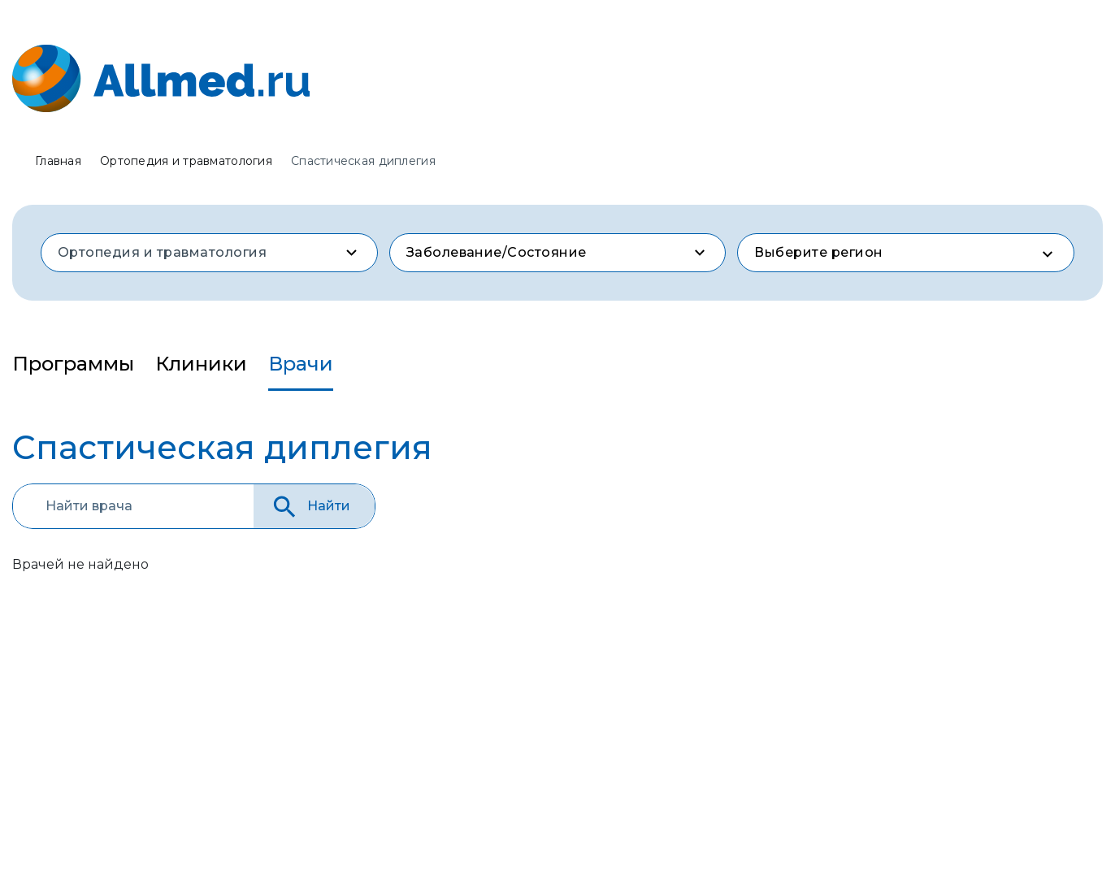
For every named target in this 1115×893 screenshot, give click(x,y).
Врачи (300, 363)
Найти (310, 507)
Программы (73, 363)
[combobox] (209, 252)
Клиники (201, 363)
